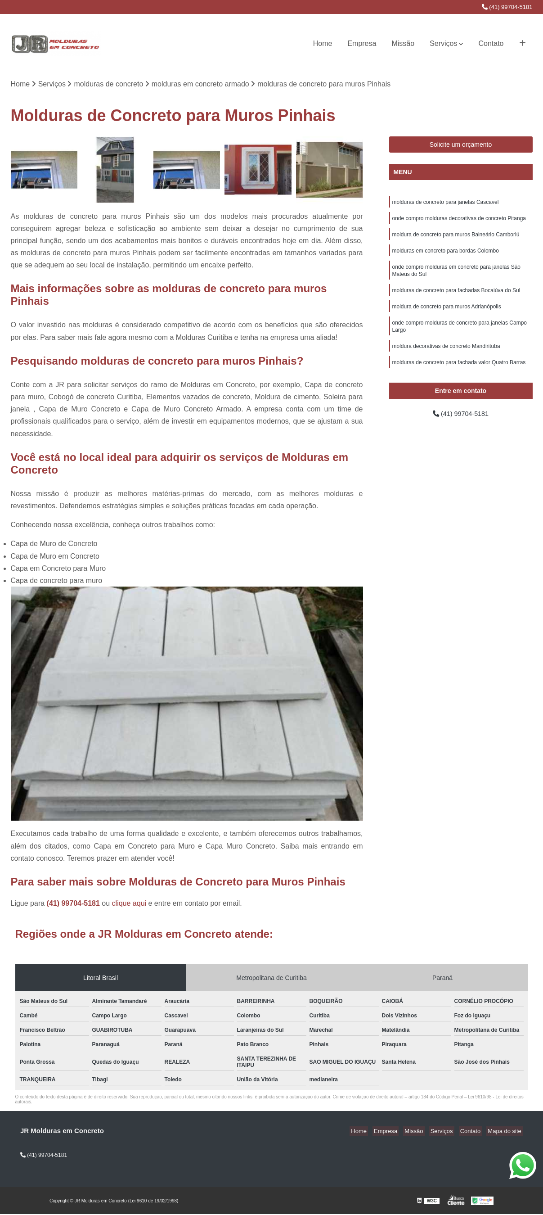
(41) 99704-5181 (507, 7)
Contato (490, 43)
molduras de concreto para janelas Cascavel (445, 203)
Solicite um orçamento (461, 145)
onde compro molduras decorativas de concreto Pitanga (459, 220)
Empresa (361, 43)
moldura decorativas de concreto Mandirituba (446, 356)
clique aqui (129, 904)
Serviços (443, 43)
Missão (402, 43)
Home (322, 43)
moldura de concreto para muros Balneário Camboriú (456, 238)
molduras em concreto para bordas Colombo (445, 255)
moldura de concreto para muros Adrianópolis (446, 314)
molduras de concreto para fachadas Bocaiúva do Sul (456, 297)
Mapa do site (505, 1132)
